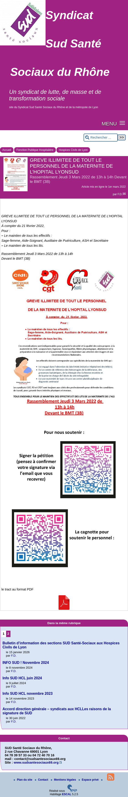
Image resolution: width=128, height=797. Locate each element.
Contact (42, 779)
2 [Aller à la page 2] (8, 633)
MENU (109, 124)
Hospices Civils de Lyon (73, 150)
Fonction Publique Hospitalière (35, 150)
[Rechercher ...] (101, 138)
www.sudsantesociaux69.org (36, 762)
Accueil (6, 150)
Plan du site (23, 779)
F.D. (120, 194)
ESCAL (66, 794)
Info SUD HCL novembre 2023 (28, 693)
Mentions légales (64, 779)
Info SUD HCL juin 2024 (22, 678)
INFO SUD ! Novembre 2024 (26, 663)
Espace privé (89, 779)
